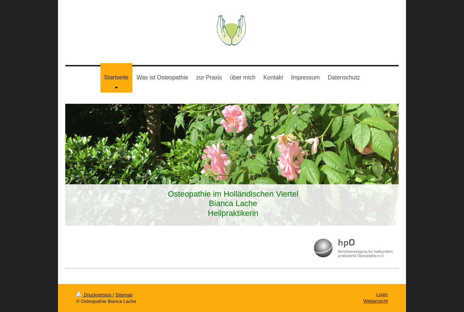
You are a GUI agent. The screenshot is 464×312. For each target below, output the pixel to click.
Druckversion (94, 294)
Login (382, 294)
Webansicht (375, 301)
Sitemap (124, 294)
